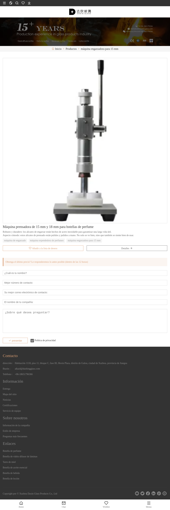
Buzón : (6, 368)
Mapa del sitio (10, 394)
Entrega (6, 388)
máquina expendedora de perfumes (47, 240)
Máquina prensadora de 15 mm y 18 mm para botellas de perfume (48, 227)
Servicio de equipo (12, 411)
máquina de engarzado (15, 240)
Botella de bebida (11, 473)
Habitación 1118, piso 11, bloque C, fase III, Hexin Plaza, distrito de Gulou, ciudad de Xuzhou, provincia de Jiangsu (71, 363)
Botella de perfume (12, 451)
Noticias (7, 400)
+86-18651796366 (24, 374)
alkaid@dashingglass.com (27, 368)
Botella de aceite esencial (15, 467)
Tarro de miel (9, 462)
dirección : (8, 363)
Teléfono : (8, 374)
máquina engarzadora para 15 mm (84, 240)
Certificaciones (10, 405)
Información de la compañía (16, 425)
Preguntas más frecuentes (15, 436)
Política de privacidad (45, 340)
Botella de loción (11, 478)
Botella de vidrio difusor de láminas (20, 456)
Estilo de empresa (11, 431)
